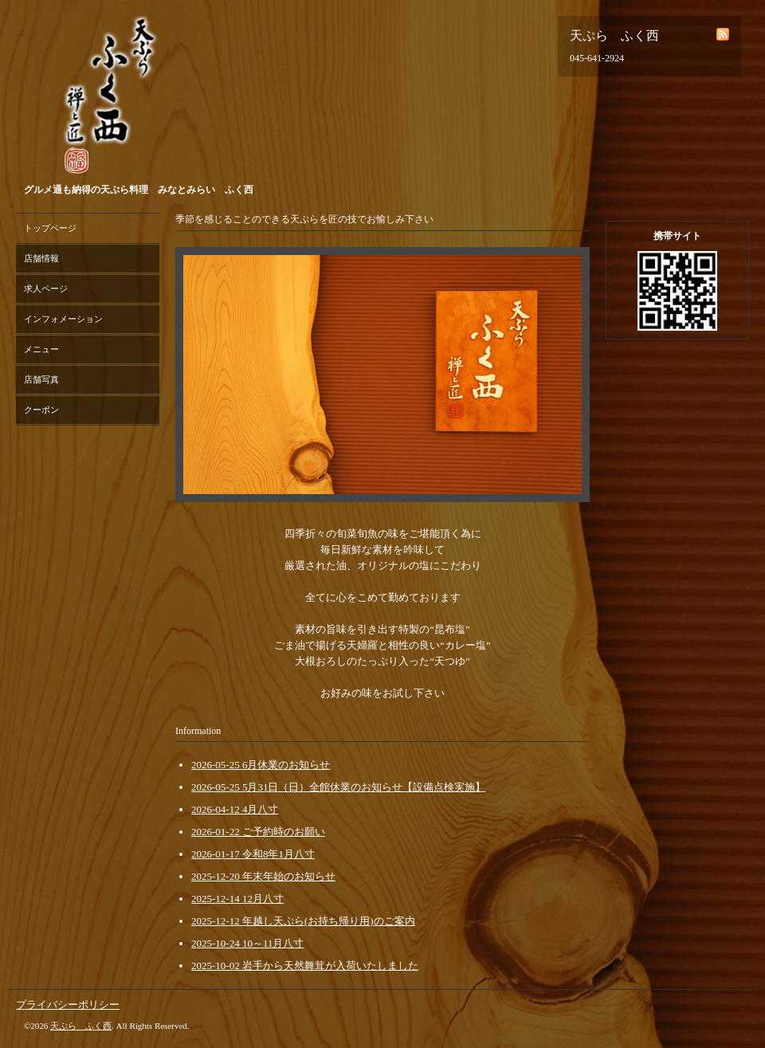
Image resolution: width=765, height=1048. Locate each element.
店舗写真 (41, 379)
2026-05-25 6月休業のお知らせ (260, 765)
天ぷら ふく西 (81, 1025)
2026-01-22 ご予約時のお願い (258, 832)
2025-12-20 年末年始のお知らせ (263, 876)
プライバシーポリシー (68, 1005)
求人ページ (46, 288)
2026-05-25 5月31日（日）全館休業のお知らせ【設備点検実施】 (338, 787)
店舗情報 (41, 258)
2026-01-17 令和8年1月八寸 (253, 854)
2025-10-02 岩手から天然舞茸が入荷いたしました (304, 965)
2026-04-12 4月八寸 (234, 809)
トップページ (50, 228)
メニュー (41, 349)
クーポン (41, 409)
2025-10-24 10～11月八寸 (247, 943)
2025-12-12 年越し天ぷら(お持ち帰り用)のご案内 (303, 921)
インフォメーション (63, 319)
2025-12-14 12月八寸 (237, 899)
